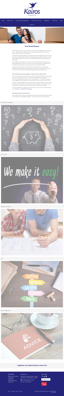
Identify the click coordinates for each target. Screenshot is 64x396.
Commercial (55, 20)
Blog (61, 20)
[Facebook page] (42, 376)
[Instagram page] (46, 376)
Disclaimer (13, 391)
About (17, 391)
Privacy (20, 391)
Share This (46, 379)
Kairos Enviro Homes (36, 20)
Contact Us (32, 24)
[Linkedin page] (44, 376)
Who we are (10, 20)
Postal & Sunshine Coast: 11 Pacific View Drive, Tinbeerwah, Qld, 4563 (29, 377)
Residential (46, 20)
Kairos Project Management (22, 20)
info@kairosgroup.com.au (28, 380)
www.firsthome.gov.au (27, 89)
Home (3, 20)
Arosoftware (53, 392)
